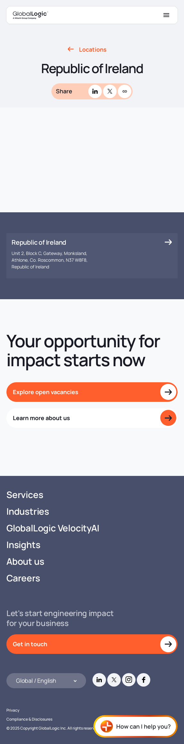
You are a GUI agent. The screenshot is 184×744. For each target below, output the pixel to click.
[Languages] (46, 680)
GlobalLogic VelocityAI (52, 528)
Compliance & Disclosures (29, 719)
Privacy (12, 710)
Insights (23, 545)
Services (24, 495)
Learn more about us (41, 418)
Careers (23, 578)
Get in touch (30, 644)
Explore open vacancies (45, 392)
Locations (93, 49)
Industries (27, 511)
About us (25, 561)
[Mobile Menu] (166, 15)
